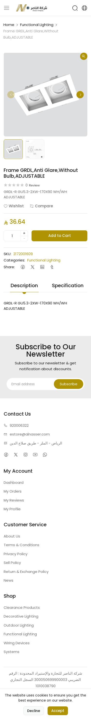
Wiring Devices (17, 642)
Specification (67, 285)
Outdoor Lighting (19, 625)
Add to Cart (59, 235)
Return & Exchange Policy (26, 571)
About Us (12, 536)
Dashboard (14, 482)
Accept (57, 710)
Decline (33, 710)
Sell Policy (12, 562)
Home (8, 24)
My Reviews (14, 500)
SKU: (7, 253)
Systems (11, 651)
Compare (41, 206)
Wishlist (14, 206)
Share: (9, 266)
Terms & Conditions (21, 544)
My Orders (13, 491)
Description (24, 285)
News (8, 580)
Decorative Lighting (21, 616)
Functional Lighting (36, 24)
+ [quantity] (24, 233)
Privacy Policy (15, 553)
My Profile (12, 508)
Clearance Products (22, 607)
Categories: (14, 260)
